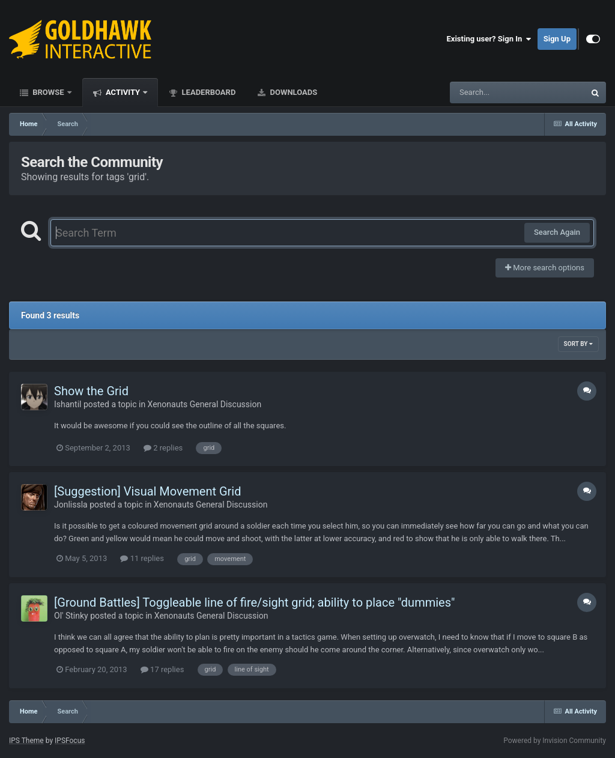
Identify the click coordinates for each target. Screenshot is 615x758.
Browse (48, 92)
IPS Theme (26, 740)
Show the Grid (91, 391)
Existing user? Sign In (489, 39)
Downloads (292, 92)
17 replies (162, 669)
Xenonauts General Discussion (205, 404)
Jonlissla (71, 504)
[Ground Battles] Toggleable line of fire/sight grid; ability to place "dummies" (254, 602)
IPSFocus (70, 740)
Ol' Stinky (71, 615)
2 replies (163, 447)
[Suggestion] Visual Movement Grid (147, 491)
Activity (123, 92)
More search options (544, 267)
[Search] (487, 92)
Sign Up (557, 38)
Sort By (578, 344)
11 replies (141, 558)
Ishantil (67, 404)
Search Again (557, 232)
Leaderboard (207, 92)
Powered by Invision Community (554, 740)
